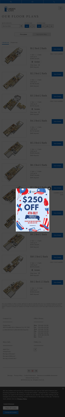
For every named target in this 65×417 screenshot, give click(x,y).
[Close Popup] (49, 188)
